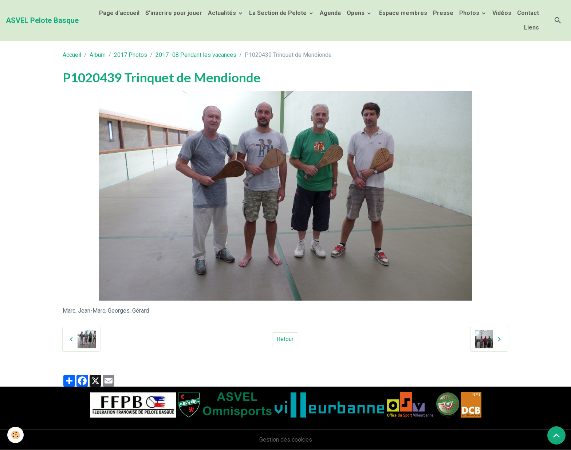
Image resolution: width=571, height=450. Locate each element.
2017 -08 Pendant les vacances (195, 54)
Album (98, 54)
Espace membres (402, 12)
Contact (528, 12)
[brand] (42, 20)
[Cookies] (15, 435)
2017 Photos (130, 54)
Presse (443, 12)
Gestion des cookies (285, 439)
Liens (531, 27)
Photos (470, 12)
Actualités (222, 12)
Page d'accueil (119, 12)
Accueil (72, 54)
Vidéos (501, 12)
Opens (356, 12)
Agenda (330, 12)
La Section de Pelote (278, 12)
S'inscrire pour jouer (173, 12)
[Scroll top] (556, 435)
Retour (285, 339)
